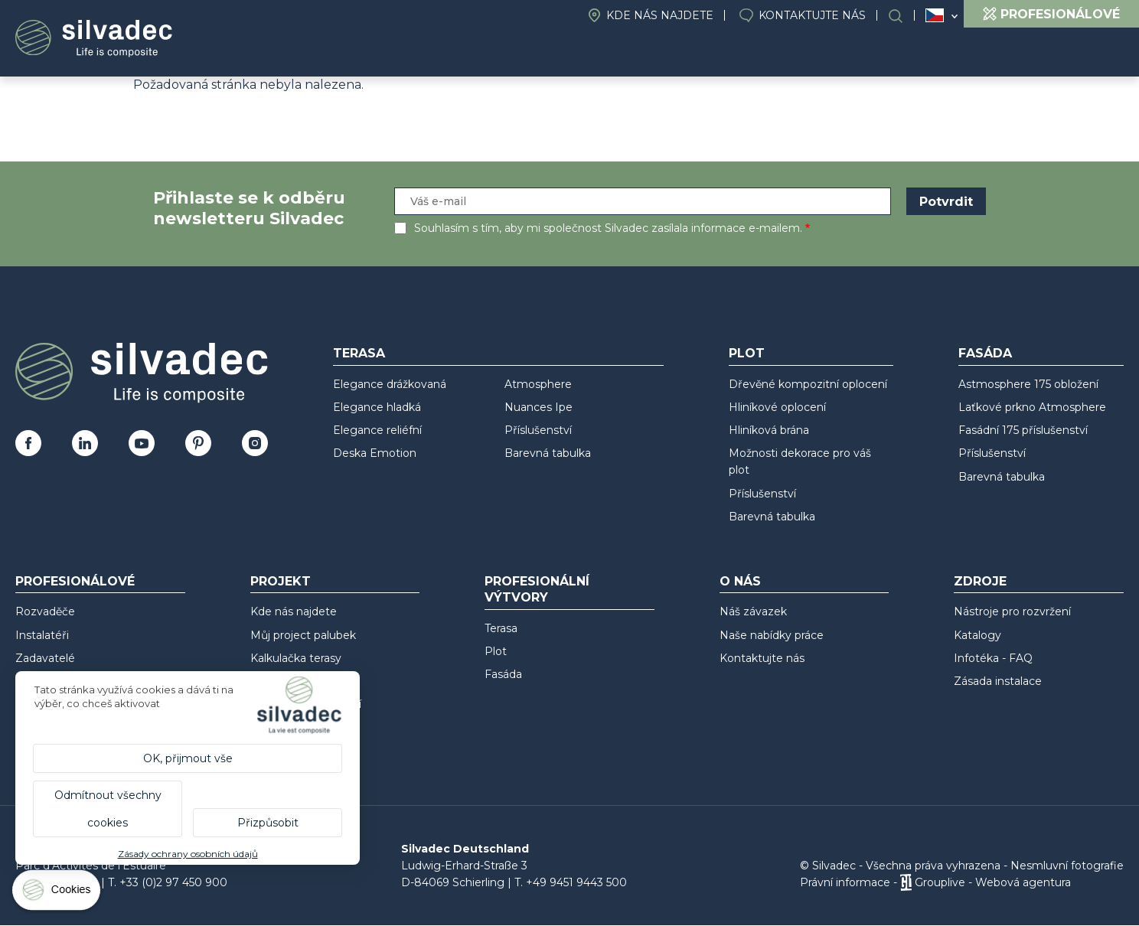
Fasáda (985, 353)
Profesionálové (75, 581)
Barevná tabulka (547, 453)
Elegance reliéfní (377, 430)
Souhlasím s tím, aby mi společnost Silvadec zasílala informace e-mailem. (608, 228)
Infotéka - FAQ (993, 658)
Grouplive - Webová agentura (993, 882)
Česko (934, 15)
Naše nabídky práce (772, 635)
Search (903, 15)
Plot (747, 353)
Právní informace (845, 882)
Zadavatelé (45, 658)
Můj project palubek (303, 635)
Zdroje (1085, 54)
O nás (805, 54)
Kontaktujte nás (812, 15)
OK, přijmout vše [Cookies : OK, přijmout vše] (188, 758)
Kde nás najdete (659, 15)
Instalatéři (42, 635)
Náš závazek (753, 611)
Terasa (359, 353)
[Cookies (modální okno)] (57, 893)
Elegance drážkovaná (389, 384)
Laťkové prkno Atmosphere (1032, 407)
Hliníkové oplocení (777, 407)
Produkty (615, 54)
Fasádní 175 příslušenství (1023, 430)
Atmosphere (538, 384)
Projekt (724, 54)
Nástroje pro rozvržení (1012, 611)
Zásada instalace (998, 681)
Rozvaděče (45, 611)
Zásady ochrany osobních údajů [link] (188, 853)
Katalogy (977, 635)
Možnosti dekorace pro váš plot (800, 461)
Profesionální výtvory (943, 54)
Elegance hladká (377, 407)
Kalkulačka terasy (295, 658)
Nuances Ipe (538, 407)
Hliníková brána (769, 430)
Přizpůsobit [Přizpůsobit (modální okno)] (268, 823)
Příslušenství (538, 430)
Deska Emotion (374, 453)
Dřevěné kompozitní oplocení (808, 384)
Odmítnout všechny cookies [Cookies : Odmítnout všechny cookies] (108, 809)
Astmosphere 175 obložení (1028, 384)
